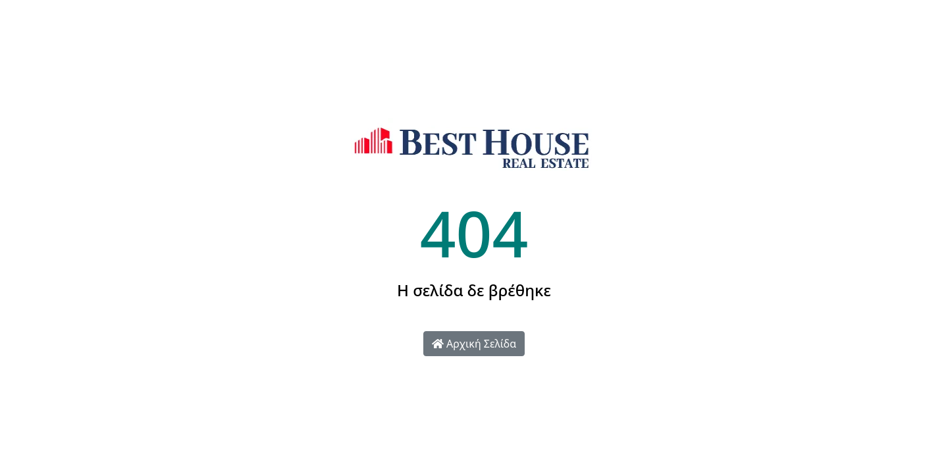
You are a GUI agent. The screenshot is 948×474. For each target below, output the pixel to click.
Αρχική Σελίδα (474, 343)
